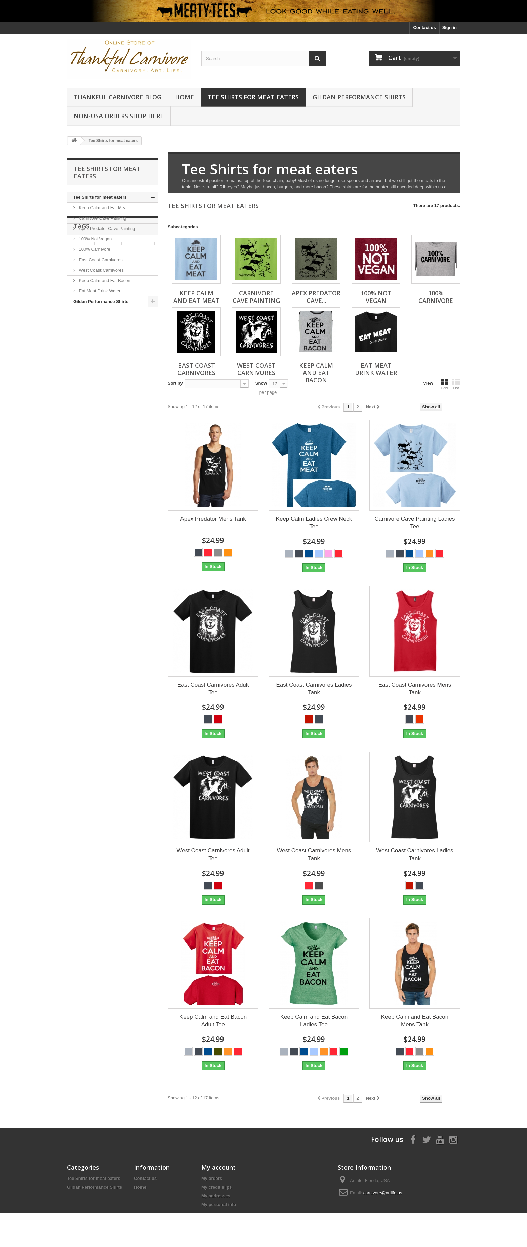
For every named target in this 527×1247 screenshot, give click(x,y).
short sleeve (83, 367)
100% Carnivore (94, 249)
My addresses (215, 1195)
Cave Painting (104, 357)
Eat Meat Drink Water (99, 290)
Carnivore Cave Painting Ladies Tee (414, 523)
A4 (124, 367)
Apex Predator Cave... (316, 297)
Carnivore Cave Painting (102, 218)
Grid (444, 384)
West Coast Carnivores (101, 270)
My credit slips (216, 1187)
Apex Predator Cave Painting (106, 228)
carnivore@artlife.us (382, 1192)
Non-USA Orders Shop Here (119, 116)
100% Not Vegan (95, 238)
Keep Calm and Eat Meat (103, 207)
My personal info (218, 1204)
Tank (108, 367)
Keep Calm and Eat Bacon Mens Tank (414, 1021)
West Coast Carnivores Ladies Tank (414, 854)
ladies (76, 357)
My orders (211, 1178)
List (456, 384)
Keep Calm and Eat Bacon (104, 280)
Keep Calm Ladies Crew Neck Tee (314, 523)
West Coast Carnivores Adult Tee (212, 854)
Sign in (449, 27)
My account (218, 1167)
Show (261, 383)
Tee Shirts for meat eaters (253, 97)
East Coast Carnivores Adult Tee (213, 689)
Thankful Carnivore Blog (117, 97)
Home (184, 97)
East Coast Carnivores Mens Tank (414, 689)
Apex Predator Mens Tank (213, 519)
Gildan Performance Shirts (359, 97)
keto (139, 367)
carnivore (80, 347)
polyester (107, 347)
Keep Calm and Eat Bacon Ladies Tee (314, 1021)
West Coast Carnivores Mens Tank (314, 854)
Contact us (424, 27)
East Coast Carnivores (100, 259)
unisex (134, 357)
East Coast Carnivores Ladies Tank (314, 689)
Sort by (175, 383)
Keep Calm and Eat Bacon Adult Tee (213, 1021)
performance (138, 347)
